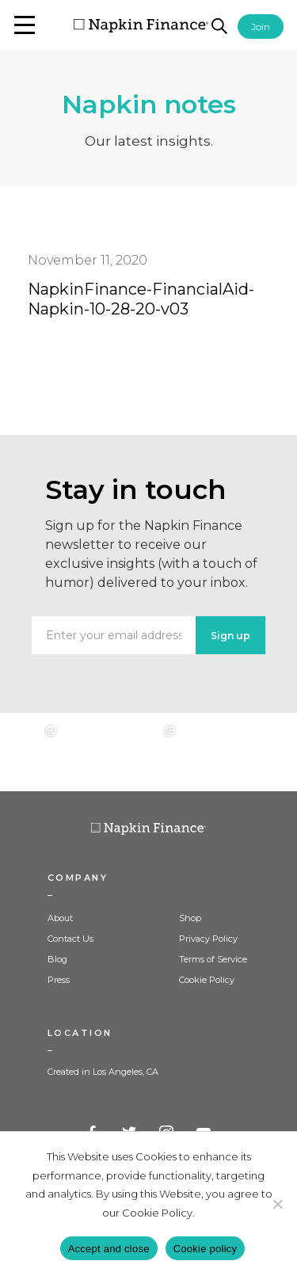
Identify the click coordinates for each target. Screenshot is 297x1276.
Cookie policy (205, 1249)
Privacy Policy (208, 938)
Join (260, 26)
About (60, 918)
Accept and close (109, 1249)
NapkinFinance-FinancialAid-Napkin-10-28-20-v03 (141, 299)
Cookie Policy (206, 979)
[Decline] (277, 1204)
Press (59, 979)
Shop (190, 918)
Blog (57, 959)
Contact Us (70, 938)
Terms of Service (213, 959)
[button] (24, 25)
